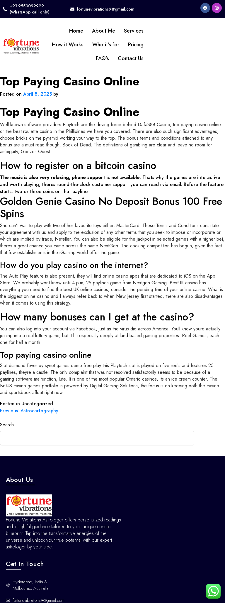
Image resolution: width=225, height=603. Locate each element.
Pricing (136, 44)
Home (76, 31)
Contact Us (131, 58)
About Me (103, 31)
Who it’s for (105, 44)
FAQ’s (102, 58)
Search (7, 424)
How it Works (67, 44)
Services (134, 31)
